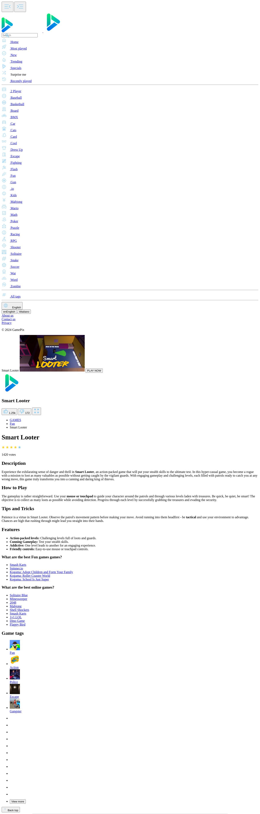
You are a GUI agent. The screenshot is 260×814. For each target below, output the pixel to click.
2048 (13, 602)
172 (25, 411)
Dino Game (17, 621)
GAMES (15, 420)
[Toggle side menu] (7, 7)
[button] (130, 40)
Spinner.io (16, 568)
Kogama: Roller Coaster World (30, 575)
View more (17, 801)
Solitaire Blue (19, 595)
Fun (12, 423)
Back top (10, 809)
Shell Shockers (19, 610)
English (12, 306)
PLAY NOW (94, 370)
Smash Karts (18, 564)
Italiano (24, 311)
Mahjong (16, 606)
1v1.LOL (16, 617)
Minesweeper (18, 599)
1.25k (9, 411)
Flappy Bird (17, 624)
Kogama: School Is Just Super (29, 579)
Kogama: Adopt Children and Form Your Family (41, 572)
